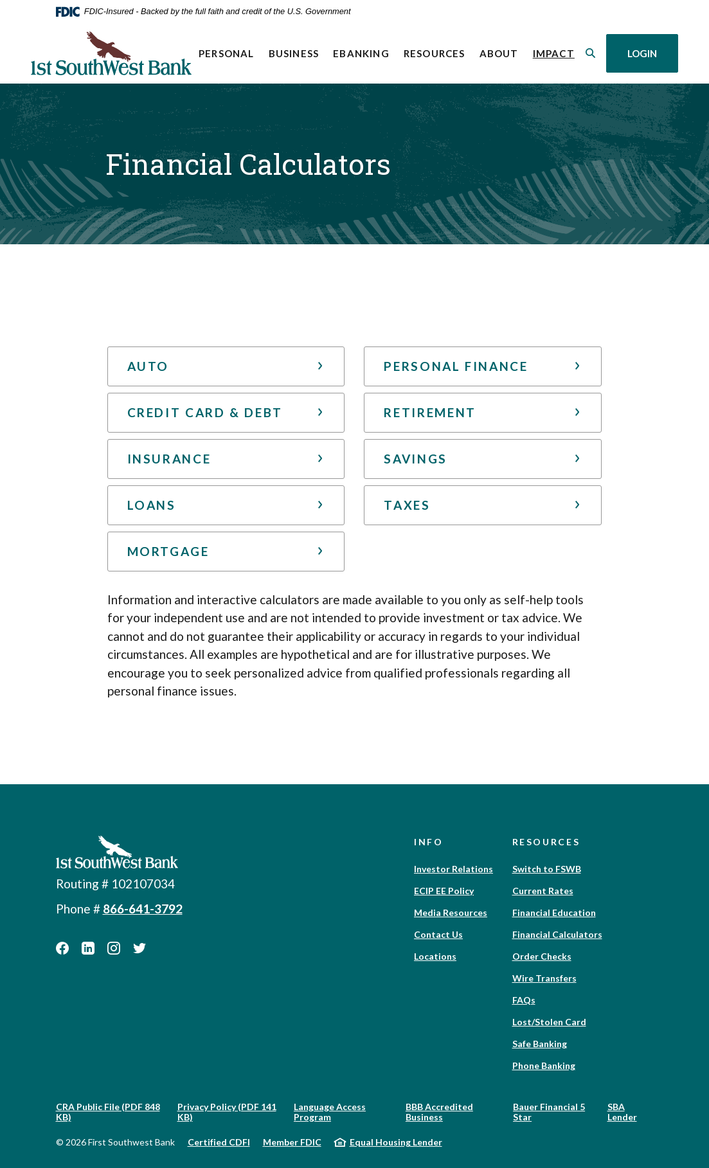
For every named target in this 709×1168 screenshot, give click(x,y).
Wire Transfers (544, 978)
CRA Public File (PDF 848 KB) (108, 1111)
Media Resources (450, 912)
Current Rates (542, 890)
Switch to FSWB (546, 868)
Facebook (62, 948)
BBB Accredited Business (439, 1111)
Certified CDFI (219, 1142)
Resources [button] (434, 53)
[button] (226, 366)
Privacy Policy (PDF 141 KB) (226, 1111)
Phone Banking (543, 1065)
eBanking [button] (361, 53)
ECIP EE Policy (444, 890)
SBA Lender (622, 1111)
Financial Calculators (557, 934)
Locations (435, 956)
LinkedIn (88, 948)
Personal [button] (227, 53)
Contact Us (438, 934)
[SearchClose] (591, 53)
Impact (557, 52)
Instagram (113, 948)
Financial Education (554, 912)
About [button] (499, 53)
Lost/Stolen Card (549, 1021)
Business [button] (294, 53)
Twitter (139, 948)
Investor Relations (453, 869)
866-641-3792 (143, 908)
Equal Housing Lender (396, 1142)
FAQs (523, 999)
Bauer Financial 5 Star (549, 1111)
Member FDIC (292, 1142)
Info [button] (429, 841)
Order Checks (541, 956)
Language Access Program (330, 1111)
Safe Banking (539, 1043)
